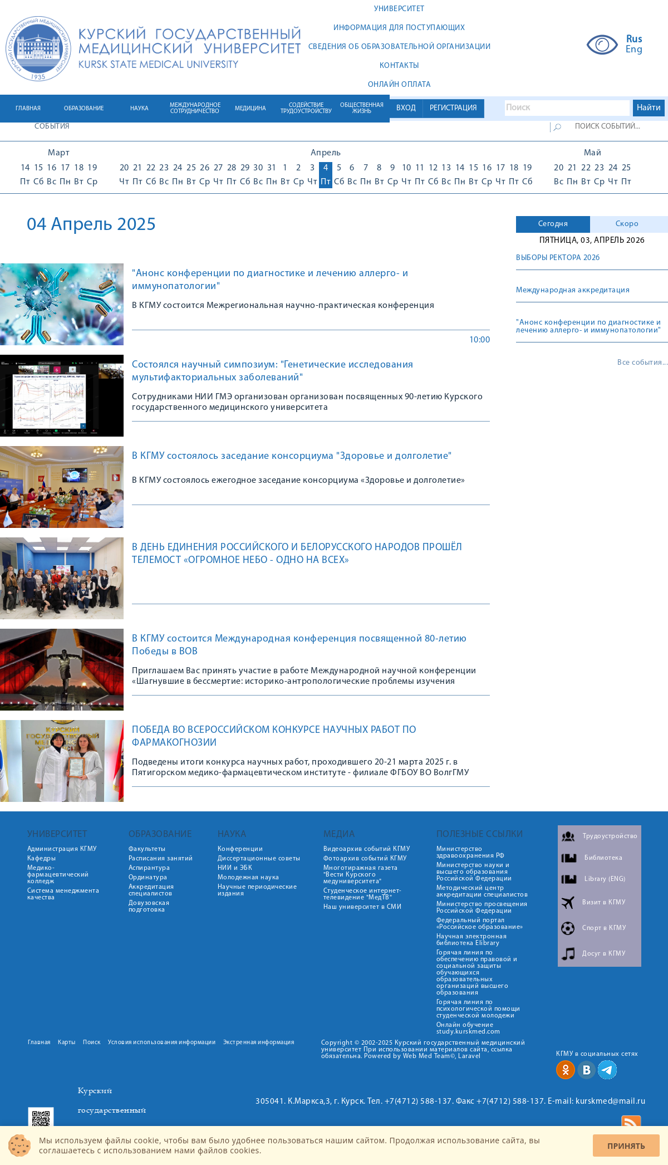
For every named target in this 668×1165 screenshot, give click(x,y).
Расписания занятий (161, 858)
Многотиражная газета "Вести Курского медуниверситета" (360, 875)
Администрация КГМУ (62, 849)
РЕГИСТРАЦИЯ (453, 108)
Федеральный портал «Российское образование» (479, 924)
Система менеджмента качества (63, 894)
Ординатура (148, 877)
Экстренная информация (258, 1043)
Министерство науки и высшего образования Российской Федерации (474, 872)
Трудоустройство (610, 836)
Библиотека (603, 858)
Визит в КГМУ (603, 902)
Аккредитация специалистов (151, 890)
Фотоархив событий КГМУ (365, 858)
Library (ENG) (605, 879)
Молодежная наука (248, 877)
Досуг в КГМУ (603, 954)
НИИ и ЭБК (235, 868)
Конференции (240, 849)
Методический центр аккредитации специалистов (482, 891)
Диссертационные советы (259, 858)
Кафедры (41, 858)
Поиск (92, 1043)
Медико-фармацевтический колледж (58, 875)
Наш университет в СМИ (362, 907)
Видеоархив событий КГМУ (366, 849)
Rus (634, 40)
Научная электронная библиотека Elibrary (471, 940)
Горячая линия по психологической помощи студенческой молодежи (478, 1009)
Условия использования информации (161, 1043)
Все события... (642, 363)
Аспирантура (149, 868)
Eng (634, 50)
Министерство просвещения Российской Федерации (482, 907)
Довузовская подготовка (149, 906)
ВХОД (406, 108)
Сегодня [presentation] (553, 224)
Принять (626, 1145)
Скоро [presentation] (627, 224)
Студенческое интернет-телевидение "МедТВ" (362, 894)
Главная (39, 1043)
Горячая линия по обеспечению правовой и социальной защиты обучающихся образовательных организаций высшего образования (477, 972)
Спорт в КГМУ (604, 928)
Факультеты (147, 849)
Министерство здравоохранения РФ (470, 852)
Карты (67, 1043)
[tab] (553, 224)
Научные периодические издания (257, 890)
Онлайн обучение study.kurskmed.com (468, 1028)
